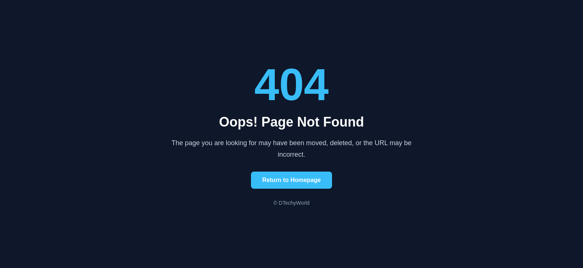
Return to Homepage (291, 180)
